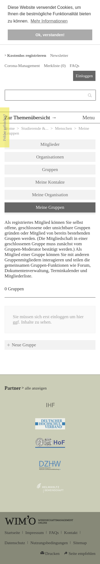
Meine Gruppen (64, 207)
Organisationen (50, 156)
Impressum (34, 532)
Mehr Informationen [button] (49, 21)
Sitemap (80, 542)
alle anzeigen (36, 388)
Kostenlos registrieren (26, 55)
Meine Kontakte (50, 182)
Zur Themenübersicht (27, 117)
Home (10, 128)
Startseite (12, 532)
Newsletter (59, 55)
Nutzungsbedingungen (49, 542)
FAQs (74, 65)
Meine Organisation (50, 194)
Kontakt (70, 532)
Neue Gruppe (24, 344)
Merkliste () (55, 65)
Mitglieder (50, 144)
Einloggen (84, 75)
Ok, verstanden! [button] (50, 35)
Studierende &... (34, 128)
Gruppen (50, 169)
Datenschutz (15, 542)
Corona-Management (22, 65)
